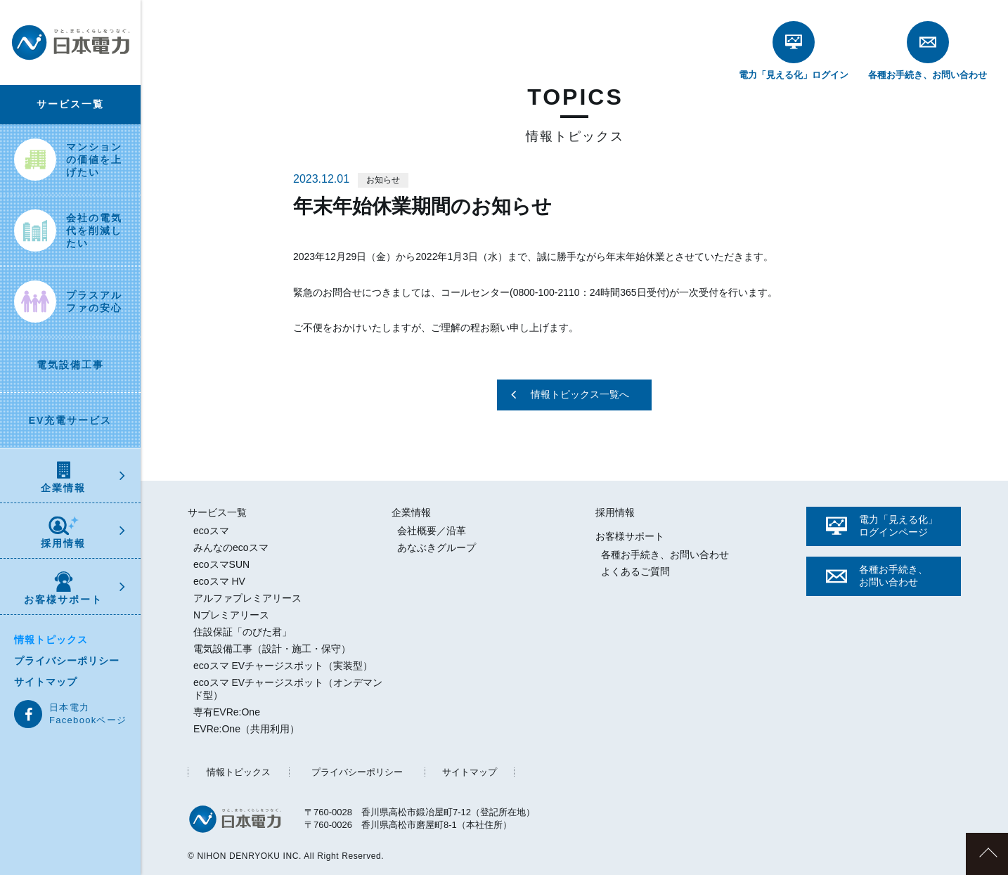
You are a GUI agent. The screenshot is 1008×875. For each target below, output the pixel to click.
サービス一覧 (70, 104)
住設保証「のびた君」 (242, 631)
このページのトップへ (987, 854)
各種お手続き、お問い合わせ (665, 554)
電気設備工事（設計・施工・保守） (272, 648)
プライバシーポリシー (66, 660)
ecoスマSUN (221, 564)
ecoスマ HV (219, 581)
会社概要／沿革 (431, 530)
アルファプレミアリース (247, 598)
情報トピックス (51, 639)
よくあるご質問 (635, 571)
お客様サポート (63, 588)
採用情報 (63, 532)
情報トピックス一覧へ (580, 394)
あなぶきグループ (436, 547)
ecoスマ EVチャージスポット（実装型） (283, 665)
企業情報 (63, 477)
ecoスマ (211, 530)
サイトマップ (45, 681)
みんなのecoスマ (231, 547)
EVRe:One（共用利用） (246, 728)
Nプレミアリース (231, 615)
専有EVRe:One (226, 712)
